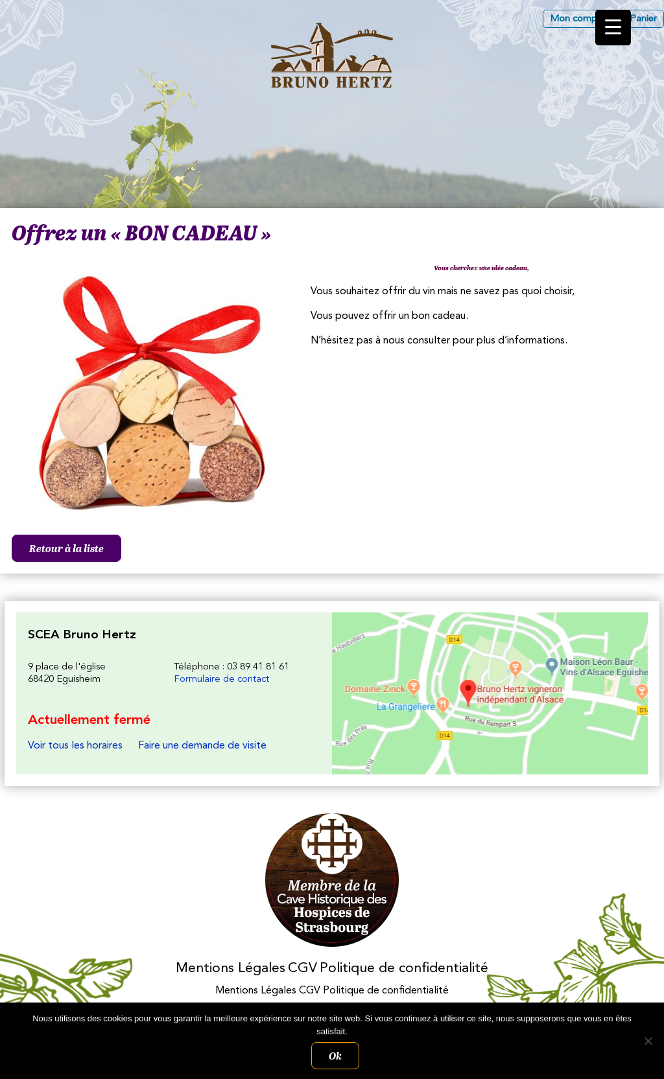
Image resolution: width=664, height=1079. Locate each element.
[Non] (647, 1040)
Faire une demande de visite (202, 746)
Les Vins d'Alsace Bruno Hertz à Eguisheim (332, 55)
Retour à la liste (66, 548)
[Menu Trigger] (613, 27)
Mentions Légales (230, 968)
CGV (302, 968)
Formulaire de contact (221, 679)
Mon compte (578, 19)
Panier (643, 19)
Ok (335, 1056)
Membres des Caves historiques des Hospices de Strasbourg (332, 880)
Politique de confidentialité (404, 968)
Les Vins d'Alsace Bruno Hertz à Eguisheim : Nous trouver (490, 693)
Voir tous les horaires (75, 746)
